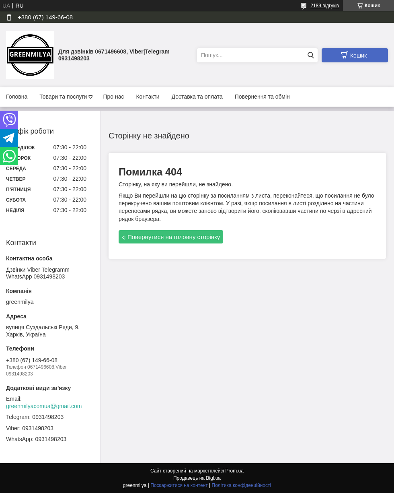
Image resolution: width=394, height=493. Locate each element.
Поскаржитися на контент (178, 485)
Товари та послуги (63, 96)
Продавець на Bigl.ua (197, 478)
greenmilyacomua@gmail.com (44, 406)
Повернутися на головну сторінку (173, 236)
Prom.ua (235, 471)
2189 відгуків (324, 5)
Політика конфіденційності (241, 485)
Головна (16, 96)
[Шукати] (311, 55)
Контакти (147, 96)
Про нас (113, 96)
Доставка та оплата (197, 96)
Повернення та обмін (262, 96)
